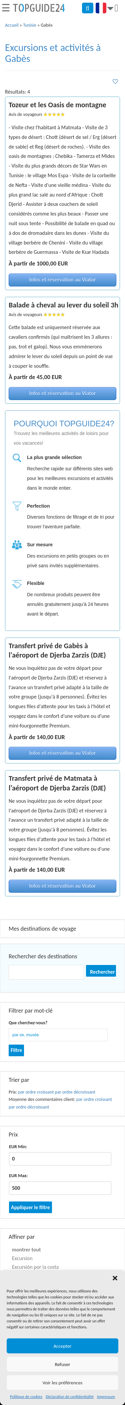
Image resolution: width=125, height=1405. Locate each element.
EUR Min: (18, 1147)
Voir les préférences (63, 1383)
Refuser (62, 1364)
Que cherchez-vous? (28, 1023)
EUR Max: (18, 1175)
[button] (115, 1278)
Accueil (12, 25)
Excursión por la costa (35, 1267)
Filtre (16, 1050)
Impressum (106, 1396)
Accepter (62, 1346)
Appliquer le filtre (30, 1207)
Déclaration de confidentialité (70, 1396)
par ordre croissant (36, 1092)
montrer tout (26, 1249)
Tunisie (29, 25)
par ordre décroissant (75, 1092)
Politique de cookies (26, 1396)
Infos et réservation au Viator (62, 279)
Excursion (22, 1258)
